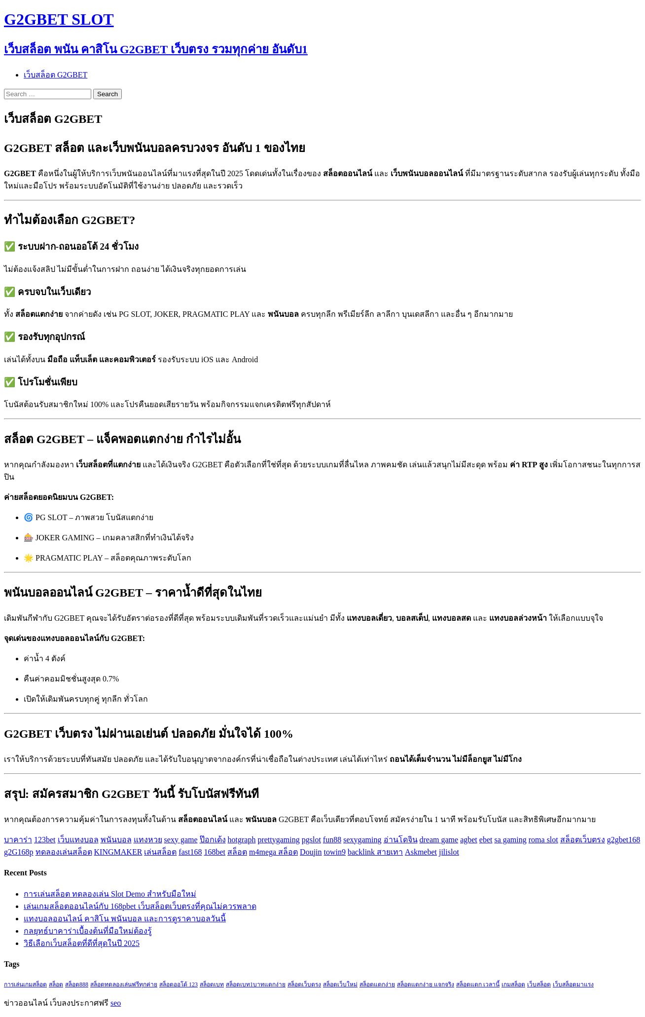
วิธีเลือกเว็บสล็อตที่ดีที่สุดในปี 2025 (82, 943)
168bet (214, 852)
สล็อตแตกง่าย (377, 984)
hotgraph (242, 839)
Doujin (311, 852)
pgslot (311, 839)
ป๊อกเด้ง (213, 839)
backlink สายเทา (375, 852)
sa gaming (510, 839)
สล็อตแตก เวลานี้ (478, 984)
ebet (486, 839)
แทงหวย (148, 839)
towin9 (335, 852)
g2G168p (19, 852)
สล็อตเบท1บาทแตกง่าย (256, 984)
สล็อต (237, 852)
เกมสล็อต (513, 984)
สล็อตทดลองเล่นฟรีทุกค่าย (123, 984)
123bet (45, 839)
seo (115, 1003)
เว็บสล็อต (539, 984)
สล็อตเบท (212, 984)
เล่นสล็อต (160, 852)
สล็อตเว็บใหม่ (340, 984)
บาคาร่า (18, 839)
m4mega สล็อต (273, 852)
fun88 (332, 839)
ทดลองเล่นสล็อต (64, 852)
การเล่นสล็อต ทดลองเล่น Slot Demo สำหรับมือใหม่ (110, 894)
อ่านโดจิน (401, 839)
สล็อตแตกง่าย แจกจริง (425, 984)
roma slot (543, 839)
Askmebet (421, 852)
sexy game (181, 839)
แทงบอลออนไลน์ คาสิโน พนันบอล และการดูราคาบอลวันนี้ (125, 918)
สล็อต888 (76, 984)
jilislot (449, 852)
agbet (468, 839)
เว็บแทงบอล (78, 839)
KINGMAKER (118, 852)
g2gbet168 (624, 839)
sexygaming (362, 839)
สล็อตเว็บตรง (582, 839)
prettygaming (278, 839)
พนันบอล (116, 839)
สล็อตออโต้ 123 (178, 984)
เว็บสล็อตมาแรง (573, 984)
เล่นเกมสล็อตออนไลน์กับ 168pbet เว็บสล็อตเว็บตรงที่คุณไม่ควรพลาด (140, 906)
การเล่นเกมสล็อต (25, 984)
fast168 (190, 852)
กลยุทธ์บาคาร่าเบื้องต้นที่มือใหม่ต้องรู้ (88, 931)
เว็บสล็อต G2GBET (55, 75)
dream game (439, 839)
